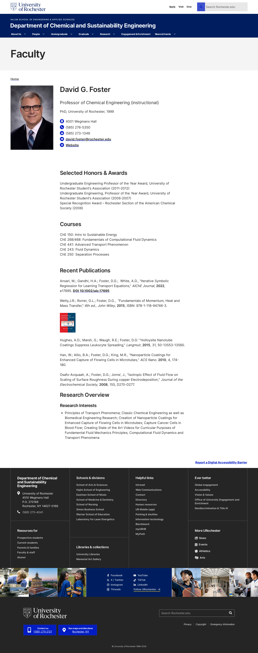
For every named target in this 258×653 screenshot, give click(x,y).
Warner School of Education (93, 514)
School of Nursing (87, 504)
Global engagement (206, 485)
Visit (181, 6)
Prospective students (30, 537)
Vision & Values (204, 494)
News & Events (163, 34)
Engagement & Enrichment (135, 34)
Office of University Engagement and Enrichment (217, 501)
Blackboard (142, 524)
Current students (27, 542)
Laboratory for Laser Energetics (95, 519)
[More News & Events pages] (175, 34)
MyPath (140, 534)
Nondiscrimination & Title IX (211, 508)
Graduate (84, 34)
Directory (141, 499)
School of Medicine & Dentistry (95, 499)
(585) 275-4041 (32, 512)
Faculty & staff (26, 552)
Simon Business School (90, 509)
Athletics (202, 551)
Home (15, 79)
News (200, 538)
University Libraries (88, 554)
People (36, 34)
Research (105, 34)
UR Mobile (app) (145, 509)
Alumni (21, 557)
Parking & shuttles (146, 514)
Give (189, 6)
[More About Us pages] (25, 34)
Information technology (150, 519)
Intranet (140, 485)
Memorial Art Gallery (88, 559)
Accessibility (202, 490)
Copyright (201, 624)
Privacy (188, 624)
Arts (200, 557)
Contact (140, 494)
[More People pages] (43, 34)
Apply (172, 6)
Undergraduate (59, 34)
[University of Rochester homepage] (28, 7)
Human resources (146, 504)
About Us (16, 34)
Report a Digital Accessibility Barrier (221, 462)
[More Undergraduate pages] (71, 34)
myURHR (141, 529)
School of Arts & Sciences (91, 485)
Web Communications (149, 490)
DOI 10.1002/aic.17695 (91, 290)
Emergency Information (222, 624)
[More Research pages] (114, 34)
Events (201, 544)
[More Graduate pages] (92, 34)
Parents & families (28, 547)
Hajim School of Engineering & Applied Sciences (43, 19)
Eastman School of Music (91, 494)
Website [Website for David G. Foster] (72, 145)
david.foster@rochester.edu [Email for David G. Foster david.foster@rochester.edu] (88, 139)
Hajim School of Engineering (93, 490)
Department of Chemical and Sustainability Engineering (83, 25)
